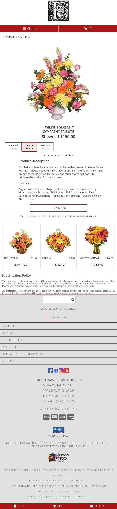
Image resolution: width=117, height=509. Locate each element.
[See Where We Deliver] (58, 317)
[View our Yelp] (66, 372)
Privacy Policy (36, 496)
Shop (29, 28)
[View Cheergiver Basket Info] (58, 240)
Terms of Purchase (59, 496)
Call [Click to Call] (19, 506)
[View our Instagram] (61, 372)
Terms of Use (81, 496)
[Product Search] (59, 299)
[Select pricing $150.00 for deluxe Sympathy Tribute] (29, 147)
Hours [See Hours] (97, 506)
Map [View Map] (58, 506)
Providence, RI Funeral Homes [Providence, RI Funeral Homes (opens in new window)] (22, 470)
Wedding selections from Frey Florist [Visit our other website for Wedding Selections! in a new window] (84, 443)
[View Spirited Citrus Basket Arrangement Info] (21, 240)
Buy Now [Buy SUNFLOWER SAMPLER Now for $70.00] (96, 265)
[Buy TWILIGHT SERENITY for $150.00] (58, 208)
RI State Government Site (74, 480)
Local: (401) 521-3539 (58, 396)
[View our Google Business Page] (55, 372)
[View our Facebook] (50, 372)
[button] (58, 430)
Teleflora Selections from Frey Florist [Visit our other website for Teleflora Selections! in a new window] (58, 446)
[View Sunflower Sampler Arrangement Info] (96, 240)
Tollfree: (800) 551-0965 (58, 401)
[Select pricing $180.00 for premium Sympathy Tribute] (45, 147)
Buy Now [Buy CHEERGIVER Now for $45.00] (58, 265)
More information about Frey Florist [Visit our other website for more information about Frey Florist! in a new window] (30, 443)
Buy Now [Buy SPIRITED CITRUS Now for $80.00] (21, 265)
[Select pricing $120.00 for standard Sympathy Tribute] (13, 147)
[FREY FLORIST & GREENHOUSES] (58, 20)
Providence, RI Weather (42, 480)
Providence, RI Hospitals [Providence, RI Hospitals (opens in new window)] (58, 470)
